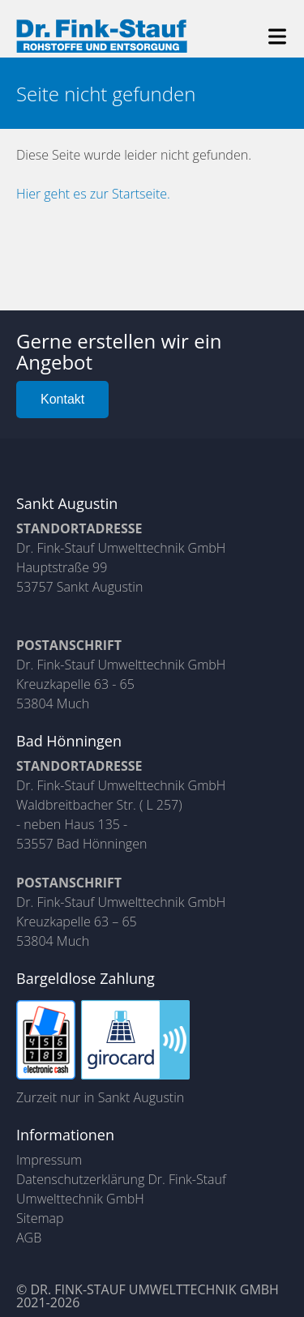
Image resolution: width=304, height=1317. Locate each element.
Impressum (49, 1160)
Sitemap (40, 1218)
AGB (28, 1237)
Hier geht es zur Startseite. (93, 194)
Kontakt (62, 399)
